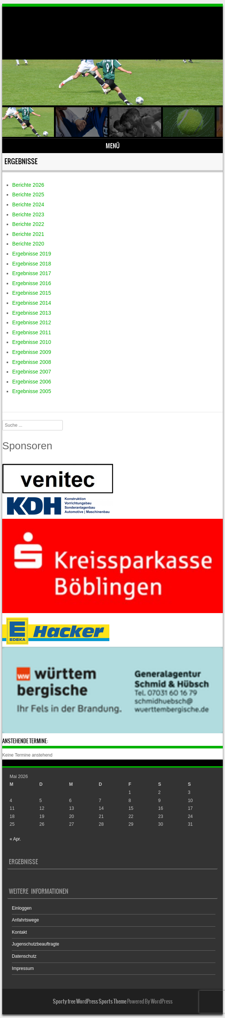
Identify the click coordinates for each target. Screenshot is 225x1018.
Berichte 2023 (28, 214)
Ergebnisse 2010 (31, 342)
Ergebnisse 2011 (31, 332)
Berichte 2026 (28, 185)
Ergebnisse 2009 (31, 352)
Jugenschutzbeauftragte (35, 944)
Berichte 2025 (28, 194)
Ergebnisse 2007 (31, 372)
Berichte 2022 (28, 224)
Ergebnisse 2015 (31, 293)
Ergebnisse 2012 (31, 322)
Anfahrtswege (25, 920)
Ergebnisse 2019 (31, 254)
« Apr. (15, 839)
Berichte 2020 (28, 244)
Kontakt (19, 932)
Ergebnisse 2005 (31, 391)
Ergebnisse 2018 (31, 264)
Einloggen (21, 908)
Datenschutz (24, 956)
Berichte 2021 (28, 234)
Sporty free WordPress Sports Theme (89, 1001)
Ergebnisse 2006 (31, 382)
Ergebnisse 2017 (31, 273)
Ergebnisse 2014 (31, 303)
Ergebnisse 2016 (31, 283)
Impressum (23, 968)
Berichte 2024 (28, 204)
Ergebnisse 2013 (31, 313)
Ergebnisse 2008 (31, 362)
